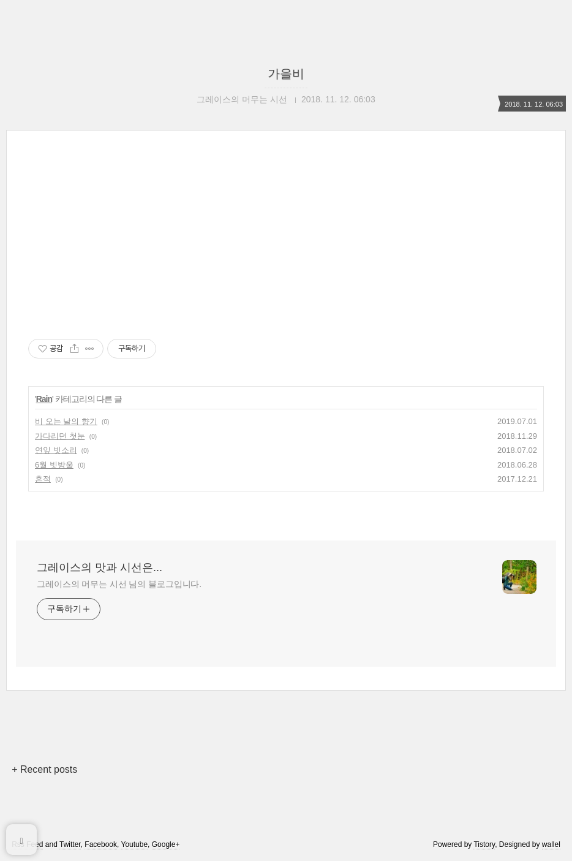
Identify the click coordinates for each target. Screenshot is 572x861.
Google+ (166, 844)
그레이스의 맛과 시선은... (99, 567)
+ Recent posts (44, 769)
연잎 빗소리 (56, 450)
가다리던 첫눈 (60, 436)
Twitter (70, 844)
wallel (551, 844)
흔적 (43, 479)
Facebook (101, 844)
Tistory (484, 844)
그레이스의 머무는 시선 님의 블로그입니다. (119, 584)
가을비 (286, 73)
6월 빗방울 (54, 464)
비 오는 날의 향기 (66, 421)
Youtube (134, 844)
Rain (44, 399)
